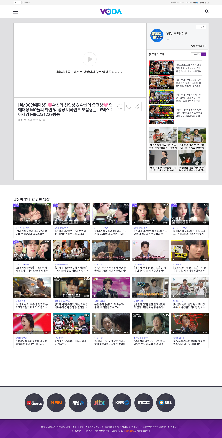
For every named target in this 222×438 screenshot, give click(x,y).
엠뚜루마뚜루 (177, 34)
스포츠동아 (173, 2)
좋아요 (128, 106)
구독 (201, 27)
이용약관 (88, 431)
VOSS (181, 2)
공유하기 (137, 106)
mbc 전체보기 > (198, 46)
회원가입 (26, 2)
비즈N (188, 2)
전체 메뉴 (15, 11)
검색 (207, 11)
